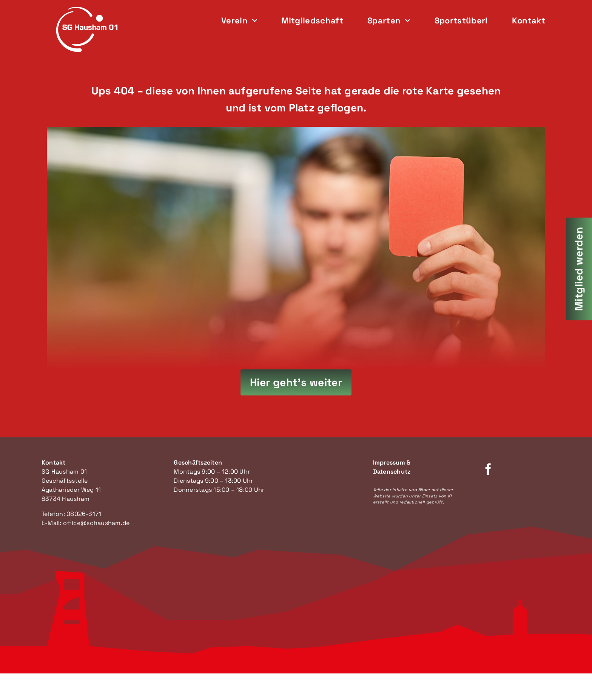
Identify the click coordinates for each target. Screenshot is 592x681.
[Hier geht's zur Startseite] (296, 382)
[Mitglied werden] (579, 269)
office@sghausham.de (96, 523)
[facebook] (488, 469)
